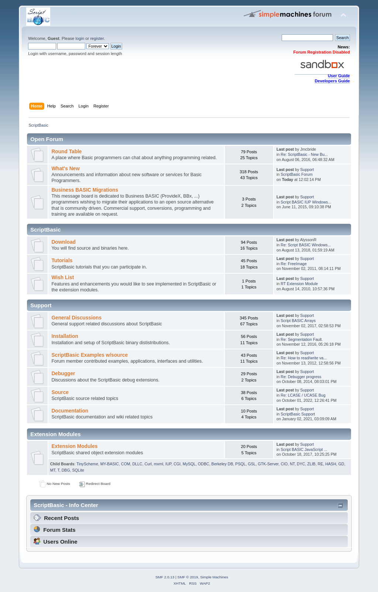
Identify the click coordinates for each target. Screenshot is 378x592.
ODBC (203, 464)
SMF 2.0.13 (165, 577)
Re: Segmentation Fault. (302, 339)
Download (63, 242)
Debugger (63, 373)
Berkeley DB (222, 464)
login (79, 38)
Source (60, 392)
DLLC (137, 464)
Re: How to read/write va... (304, 358)
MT (52, 470)
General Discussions (76, 318)
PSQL (240, 464)
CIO (284, 464)
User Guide (339, 75)
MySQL (189, 464)
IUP (168, 464)
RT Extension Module (299, 283)
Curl (147, 464)
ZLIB (311, 464)
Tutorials (61, 260)
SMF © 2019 (188, 577)
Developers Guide (332, 81)
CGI (177, 464)
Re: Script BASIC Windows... (306, 245)
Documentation (69, 411)
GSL (252, 464)
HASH (330, 464)
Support (307, 169)
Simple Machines (214, 577)
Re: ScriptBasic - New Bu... (304, 154)
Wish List (62, 277)
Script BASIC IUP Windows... (306, 202)
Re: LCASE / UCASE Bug (303, 395)
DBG (66, 470)
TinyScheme (87, 464)
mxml (158, 464)
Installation (64, 336)
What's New (65, 168)
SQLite (78, 470)
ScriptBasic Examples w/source (89, 355)
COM (125, 464)
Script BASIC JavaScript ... (304, 449)
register (97, 38)
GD (341, 464)
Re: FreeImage (294, 263)
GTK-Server (268, 464)
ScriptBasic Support (298, 414)
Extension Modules (74, 446)
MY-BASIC (109, 464)
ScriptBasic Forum (297, 174)
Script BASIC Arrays (298, 320)
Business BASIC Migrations (84, 190)
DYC (301, 464)
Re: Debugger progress (301, 376)
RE (320, 464)
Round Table (66, 151)
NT (292, 464)
